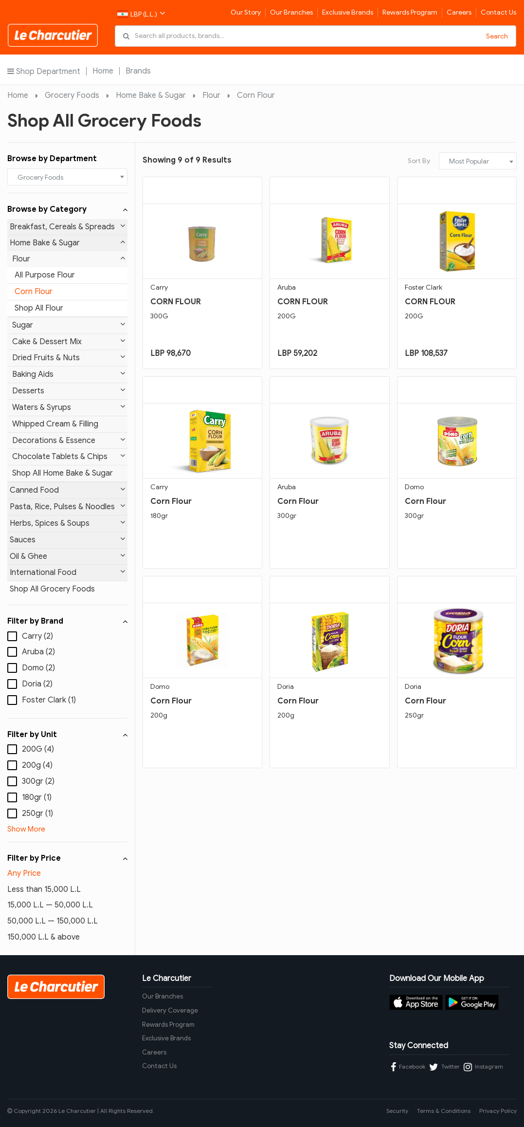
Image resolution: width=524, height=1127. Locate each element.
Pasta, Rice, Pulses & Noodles (67, 506)
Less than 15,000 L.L (44, 889)
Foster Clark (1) (49, 700)
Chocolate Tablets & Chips (68, 456)
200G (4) (38, 749)
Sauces (67, 540)
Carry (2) (37, 636)
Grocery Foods (72, 95)
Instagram (483, 1067)
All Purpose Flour (45, 275)
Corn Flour (256, 95)
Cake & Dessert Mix (68, 341)
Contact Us (498, 12)
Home (102, 71)
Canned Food (67, 490)
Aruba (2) (38, 652)
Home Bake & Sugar (151, 95)
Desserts (68, 391)
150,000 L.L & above (43, 937)
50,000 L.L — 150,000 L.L (52, 921)
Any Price (24, 873)
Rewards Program (409, 12)
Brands (138, 71)
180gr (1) (37, 797)
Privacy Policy (498, 1110)
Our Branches (291, 12)
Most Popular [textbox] (469, 161)
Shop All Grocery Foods (52, 589)
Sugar (68, 325)
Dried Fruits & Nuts (68, 357)
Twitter (444, 1067)
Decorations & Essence (68, 440)
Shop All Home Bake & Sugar (62, 473)
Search (497, 36)
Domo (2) (38, 668)
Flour (211, 95)
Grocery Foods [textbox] (40, 177)
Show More (26, 829)
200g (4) (37, 765)
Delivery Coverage (170, 1010)
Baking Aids (68, 374)
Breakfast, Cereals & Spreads (67, 227)
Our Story (246, 12)
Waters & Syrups (68, 407)
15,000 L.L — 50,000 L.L (50, 905)
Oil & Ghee (67, 556)
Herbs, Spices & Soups (67, 523)
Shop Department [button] (43, 71)
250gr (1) (37, 813)
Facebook (408, 1067)
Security (397, 1110)
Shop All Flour (39, 308)
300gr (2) (38, 781)
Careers (459, 12)
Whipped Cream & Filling (55, 424)
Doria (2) (37, 684)
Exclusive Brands (347, 12)
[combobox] (67, 176)
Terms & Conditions (443, 1110)
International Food (67, 572)
